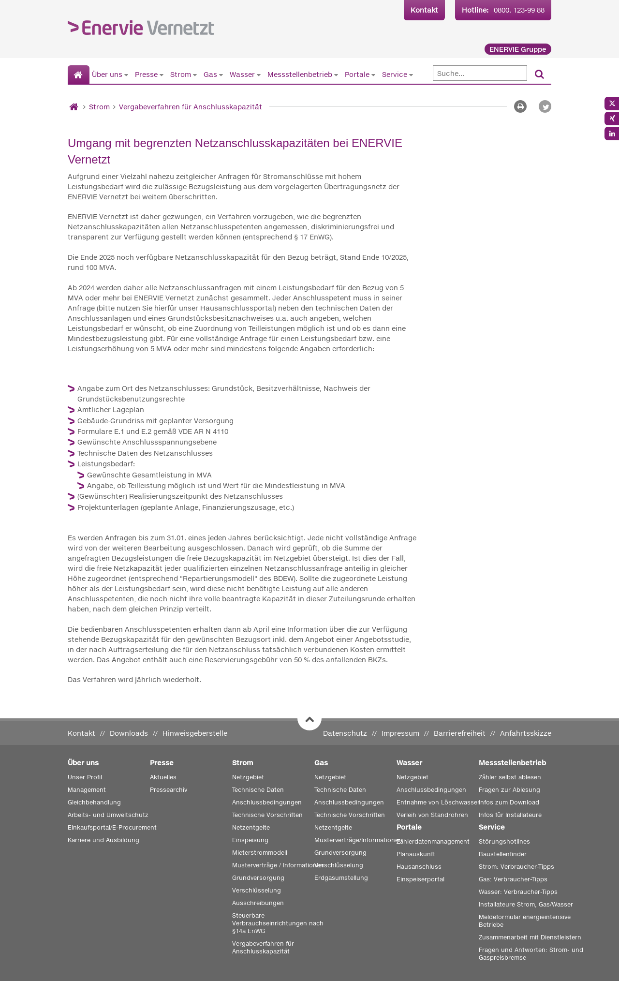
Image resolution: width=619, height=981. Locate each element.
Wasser (242, 74)
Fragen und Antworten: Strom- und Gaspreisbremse (531, 953)
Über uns (107, 74)
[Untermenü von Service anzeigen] (411, 74)
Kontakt (424, 10)
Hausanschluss (419, 866)
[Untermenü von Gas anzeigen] (221, 74)
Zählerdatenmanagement (433, 841)
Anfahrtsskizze (525, 733)
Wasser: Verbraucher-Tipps (518, 891)
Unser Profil (85, 777)
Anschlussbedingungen (267, 802)
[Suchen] (539, 75)
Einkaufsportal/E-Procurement (112, 827)
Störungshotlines (504, 841)
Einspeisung (250, 840)
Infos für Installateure (510, 814)
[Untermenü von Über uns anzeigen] (126, 74)
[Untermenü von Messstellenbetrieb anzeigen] (336, 74)
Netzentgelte (251, 827)
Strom (180, 74)
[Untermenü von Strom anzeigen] (195, 74)
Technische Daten (258, 789)
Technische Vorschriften (267, 814)
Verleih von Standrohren (432, 814)
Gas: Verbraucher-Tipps (513, 879)
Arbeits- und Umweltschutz (108, 814)
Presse (146, 74)
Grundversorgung (258, 877)
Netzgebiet (248, 777)
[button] (545, 106)
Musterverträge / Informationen (278, 865)
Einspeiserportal (420, 879)
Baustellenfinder (503, 854)
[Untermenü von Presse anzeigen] (161, 74)
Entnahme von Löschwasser (438, 802)
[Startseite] (78, 75)
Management (87, 789)
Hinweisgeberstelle (194, 733)
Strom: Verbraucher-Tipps (516, 866)
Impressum (400, 733)
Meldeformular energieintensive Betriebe (525, 920)
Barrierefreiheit (460, 733)
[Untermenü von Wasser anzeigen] (259, 74)
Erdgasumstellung (341, 877)
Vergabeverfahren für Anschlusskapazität (190, 107)
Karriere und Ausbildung (103, 840)
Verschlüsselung (256, 890)
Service (394, 74)
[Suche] (480, 73)
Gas (210, 74)
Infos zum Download (509, 802)
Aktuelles (163, 777)
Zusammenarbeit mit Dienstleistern (530, 937)
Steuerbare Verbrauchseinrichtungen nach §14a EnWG (278, 923)
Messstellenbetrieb (299, 74)
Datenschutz (345, 733)
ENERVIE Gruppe (517, 49)
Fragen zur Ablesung (509, 789)
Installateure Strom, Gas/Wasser (526, 904)
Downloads (129, 733)
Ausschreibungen (258, 903)
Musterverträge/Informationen (358, 840)
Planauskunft (416, 854)
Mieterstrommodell (259, 852)
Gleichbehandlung (94, 802)
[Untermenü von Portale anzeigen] (373, 74)
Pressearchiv (168, 789)
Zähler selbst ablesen (510, 777)
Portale (357, 74)
